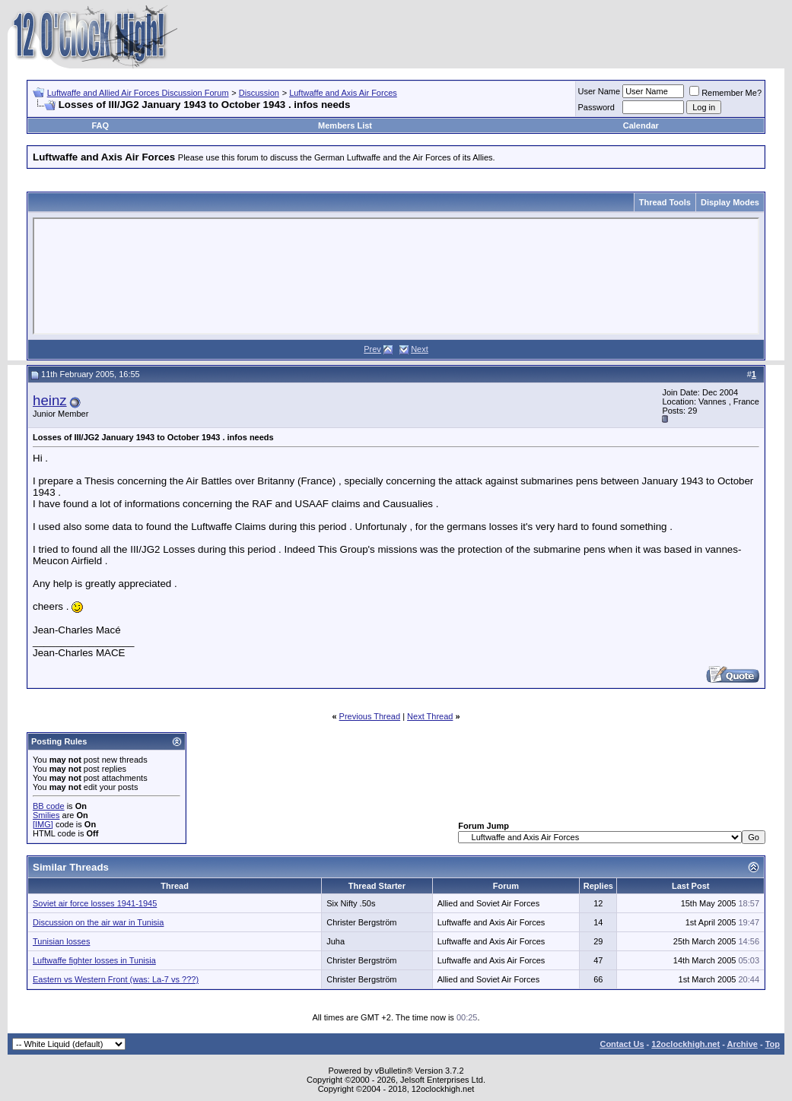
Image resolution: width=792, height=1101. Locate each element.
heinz (50, 400)
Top (772, 1044)
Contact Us (622, 1044)
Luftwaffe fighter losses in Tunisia (94, 960)
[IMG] (43, 824)
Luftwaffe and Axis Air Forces (343, 92)
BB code (49, 806)
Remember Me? (725, 92)
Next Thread (430, 716)
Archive (742, 1044)
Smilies (46, 815)
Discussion (259, 92)
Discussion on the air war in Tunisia (98, 922)
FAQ (100, 125)
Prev (372, 349)
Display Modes (730, 202)
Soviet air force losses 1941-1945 (95, 903)
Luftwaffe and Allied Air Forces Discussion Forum (138, 92)
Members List (345, 125)
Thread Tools (665, 202)
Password (596, 107)
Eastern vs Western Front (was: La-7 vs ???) (116, 979)
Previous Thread (370, 716)
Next (419, 349)
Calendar (641, 125)
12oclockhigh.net (685, 1044)
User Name (599, 91)
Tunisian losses (61, 941)
